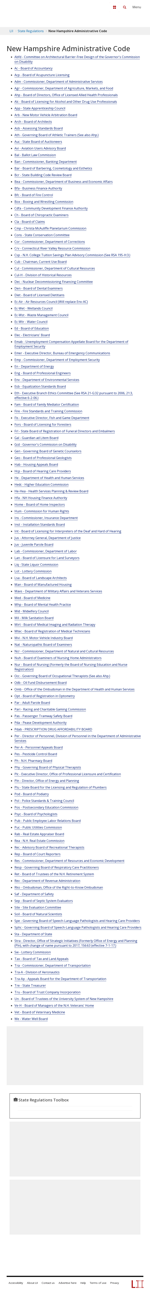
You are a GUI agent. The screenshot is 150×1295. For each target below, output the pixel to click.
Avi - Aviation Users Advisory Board (40, 148)
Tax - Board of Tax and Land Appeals (41, 959)
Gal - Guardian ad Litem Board (36, 438)
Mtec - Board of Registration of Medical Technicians (52, 631)
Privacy (114, 1283)
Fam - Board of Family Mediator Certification (46, 404)
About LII (32, 1283)
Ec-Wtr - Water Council (30, 322)
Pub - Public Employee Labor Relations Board (47, 821)
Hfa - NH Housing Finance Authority (40, 498)
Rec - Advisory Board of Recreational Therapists (49, 847)
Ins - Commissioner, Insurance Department (46, 518)
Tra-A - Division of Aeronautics (37, 972)
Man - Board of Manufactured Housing (43, 584)
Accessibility (16, 1283)
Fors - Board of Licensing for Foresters (42, 424)
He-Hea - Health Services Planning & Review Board (51, 491)
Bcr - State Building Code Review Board (42, 175)
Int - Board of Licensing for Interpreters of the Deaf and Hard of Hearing (67, 531)
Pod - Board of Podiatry (31, 794)
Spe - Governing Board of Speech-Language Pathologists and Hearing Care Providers (77, 921)
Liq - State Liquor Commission (36, 564)
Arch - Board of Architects (33, 121)
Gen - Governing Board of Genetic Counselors (47, 451)
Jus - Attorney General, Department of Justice (47, 538)
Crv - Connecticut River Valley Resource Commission (52, 248)
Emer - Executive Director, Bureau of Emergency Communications (62, 353)
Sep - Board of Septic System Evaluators (43, 901)
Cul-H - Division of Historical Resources (43, 275)
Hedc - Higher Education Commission (41, 484)
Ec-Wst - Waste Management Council (41, 315)
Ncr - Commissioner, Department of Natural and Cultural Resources (64, 651)
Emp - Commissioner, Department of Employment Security (57, 360)
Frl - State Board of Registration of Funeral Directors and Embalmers (64, 431)
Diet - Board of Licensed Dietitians (39, 295)
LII (11, 31)
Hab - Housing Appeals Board (36, 464)
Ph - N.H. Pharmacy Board (33, 761)
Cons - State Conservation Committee (42, 235)
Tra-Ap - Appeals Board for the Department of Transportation (60, 979)
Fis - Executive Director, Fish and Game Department (51, 418)
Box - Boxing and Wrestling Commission (43, 201)
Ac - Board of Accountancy (33, 68)
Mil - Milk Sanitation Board (34, 618)
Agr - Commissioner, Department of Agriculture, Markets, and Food (63, 88)
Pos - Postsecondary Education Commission (46, 807)
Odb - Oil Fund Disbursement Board (40, 682)
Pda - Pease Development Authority (40, 722)
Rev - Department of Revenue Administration (47, 881)
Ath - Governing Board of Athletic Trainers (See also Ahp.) (56, 135)
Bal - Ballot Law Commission (35, 155)
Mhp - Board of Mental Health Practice (42, 604)
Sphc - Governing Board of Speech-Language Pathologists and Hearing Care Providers (77, 927)
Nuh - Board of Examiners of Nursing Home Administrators (58, 658)
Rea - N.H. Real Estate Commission (39, 841)
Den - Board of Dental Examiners (38, 288)
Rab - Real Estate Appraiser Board (39, 834)
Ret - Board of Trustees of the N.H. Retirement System (54, 874)
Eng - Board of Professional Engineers (42, 373)
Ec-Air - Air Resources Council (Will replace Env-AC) (51, 302)
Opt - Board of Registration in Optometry (44, 696)
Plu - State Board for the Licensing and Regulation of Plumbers (60, 787)
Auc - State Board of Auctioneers (38, 141)
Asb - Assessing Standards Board (38, 128)
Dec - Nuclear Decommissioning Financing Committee (53, 282)
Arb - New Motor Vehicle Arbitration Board (45, 115)
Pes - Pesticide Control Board (35, 754)
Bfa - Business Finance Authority (38, 188)
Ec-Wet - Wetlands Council (33, 308)
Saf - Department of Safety (34, 894)
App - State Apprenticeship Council (39, 108)
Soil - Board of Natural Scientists (38, 914)
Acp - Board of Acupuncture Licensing (42, 75)
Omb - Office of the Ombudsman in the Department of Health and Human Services (74, 689)
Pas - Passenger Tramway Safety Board (43, 716)
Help (83, 1283)
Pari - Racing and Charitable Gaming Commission (50, 709)
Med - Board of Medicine (32, 598)
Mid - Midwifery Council (31, 611)
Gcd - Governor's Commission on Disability (45, 444)
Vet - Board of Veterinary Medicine (39, 1012)
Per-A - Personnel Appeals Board (38, 747)
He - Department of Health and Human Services (49, 478)
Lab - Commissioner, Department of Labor (45, 551)
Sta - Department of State (33, 934)
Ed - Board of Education (31, 328)
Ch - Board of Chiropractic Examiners (41, 215)
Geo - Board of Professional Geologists (43, 458)
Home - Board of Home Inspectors (39, 504)
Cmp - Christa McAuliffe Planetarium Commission (50, 228)
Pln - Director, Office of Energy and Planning (46, 781)
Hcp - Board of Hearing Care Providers (42, 471)
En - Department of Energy (34, 366)
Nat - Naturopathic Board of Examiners (43, 644)
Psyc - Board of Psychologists (35, 814)
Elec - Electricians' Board (32, 335)
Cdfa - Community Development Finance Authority (51, 208)
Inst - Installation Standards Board (39, 524)
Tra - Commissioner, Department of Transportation (52, 965)
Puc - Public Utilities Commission (38, 827)
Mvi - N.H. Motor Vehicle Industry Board (43, 638)
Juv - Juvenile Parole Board (33, 544)
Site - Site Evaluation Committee (37, 907)
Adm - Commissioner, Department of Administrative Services (58, 81)
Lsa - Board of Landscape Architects (40, 578)
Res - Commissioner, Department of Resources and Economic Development (69, 861)
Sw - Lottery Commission (32, 952)
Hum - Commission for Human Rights (41, 511)
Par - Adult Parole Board (32, 702)
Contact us (48, 1283)
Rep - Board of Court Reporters (37, 854)
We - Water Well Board (31, 1019)
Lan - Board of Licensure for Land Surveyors (46, 558)
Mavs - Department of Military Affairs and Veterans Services (58, 591)
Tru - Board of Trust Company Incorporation (47, 992)
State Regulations (31, 31)
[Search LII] (124, 7)
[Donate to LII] (114, 7)
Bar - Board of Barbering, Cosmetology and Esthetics (53, 168)
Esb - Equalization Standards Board (40, 386)
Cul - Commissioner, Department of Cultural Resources (54, 268)
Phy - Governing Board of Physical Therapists (47, 767)
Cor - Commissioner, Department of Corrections (49, 242)
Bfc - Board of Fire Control (33, 195)
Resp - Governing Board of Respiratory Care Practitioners (56, 867)
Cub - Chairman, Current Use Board (40, 262)
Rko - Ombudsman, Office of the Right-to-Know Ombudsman (58, 887)
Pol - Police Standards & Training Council (44, 801)
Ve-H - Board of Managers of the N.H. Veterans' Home (54, 1005)
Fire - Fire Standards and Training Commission (48, 411)
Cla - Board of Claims (29, 221)
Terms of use (98, 1283)
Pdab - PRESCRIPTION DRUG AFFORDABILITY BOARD (53, 729)
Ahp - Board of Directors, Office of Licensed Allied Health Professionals (66, 95)
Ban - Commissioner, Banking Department (45, 161)
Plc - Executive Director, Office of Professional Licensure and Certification (67, 774)
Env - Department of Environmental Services (46, 380)
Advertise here (68, 1283)
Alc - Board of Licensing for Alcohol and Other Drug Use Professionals (65, 101)
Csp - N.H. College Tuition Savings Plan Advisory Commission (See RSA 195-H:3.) (72, 255)
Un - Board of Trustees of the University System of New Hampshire (63, 999)
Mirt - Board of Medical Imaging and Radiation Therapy (54, 624)
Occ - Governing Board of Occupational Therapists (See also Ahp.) (62, 676)
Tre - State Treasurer (30, 985)
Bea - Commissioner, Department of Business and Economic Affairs (63, 181)
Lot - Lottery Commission (33, 571)
